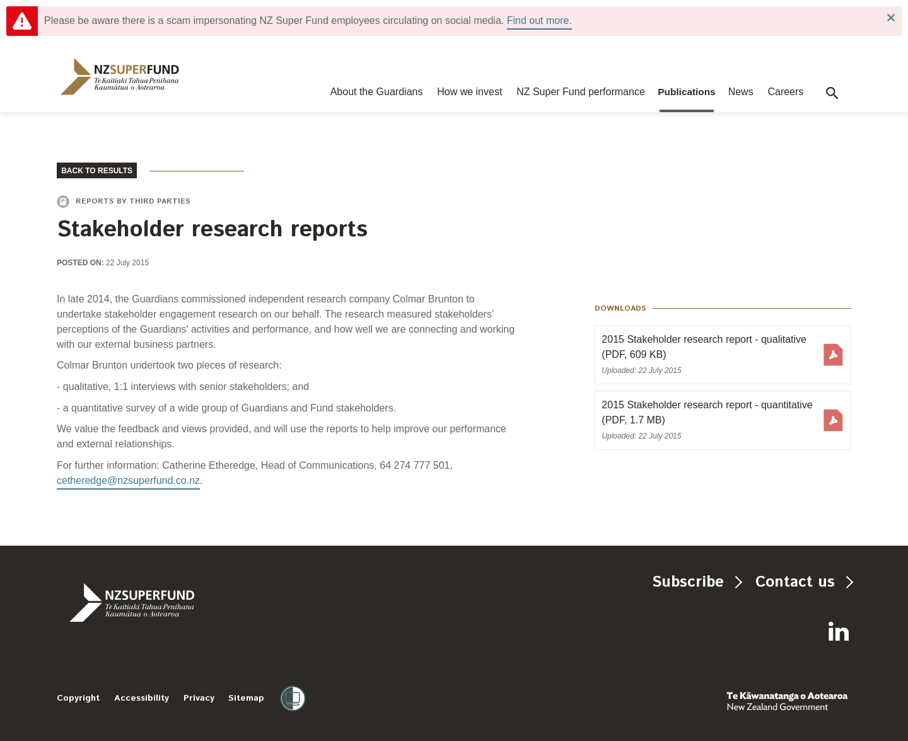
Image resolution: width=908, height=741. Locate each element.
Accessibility (141, 698)
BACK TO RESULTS (96, 170)
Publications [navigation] (687, 91)
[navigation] (120, 76)
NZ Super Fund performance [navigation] (580, 91)
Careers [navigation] (785, 91)
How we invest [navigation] (469, 91)
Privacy (198, 698)
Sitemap (246, 698)
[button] (832, 93)
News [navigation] (741, 91)
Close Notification (890, 18)
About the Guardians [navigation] (376, 91)
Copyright (78, 698)
